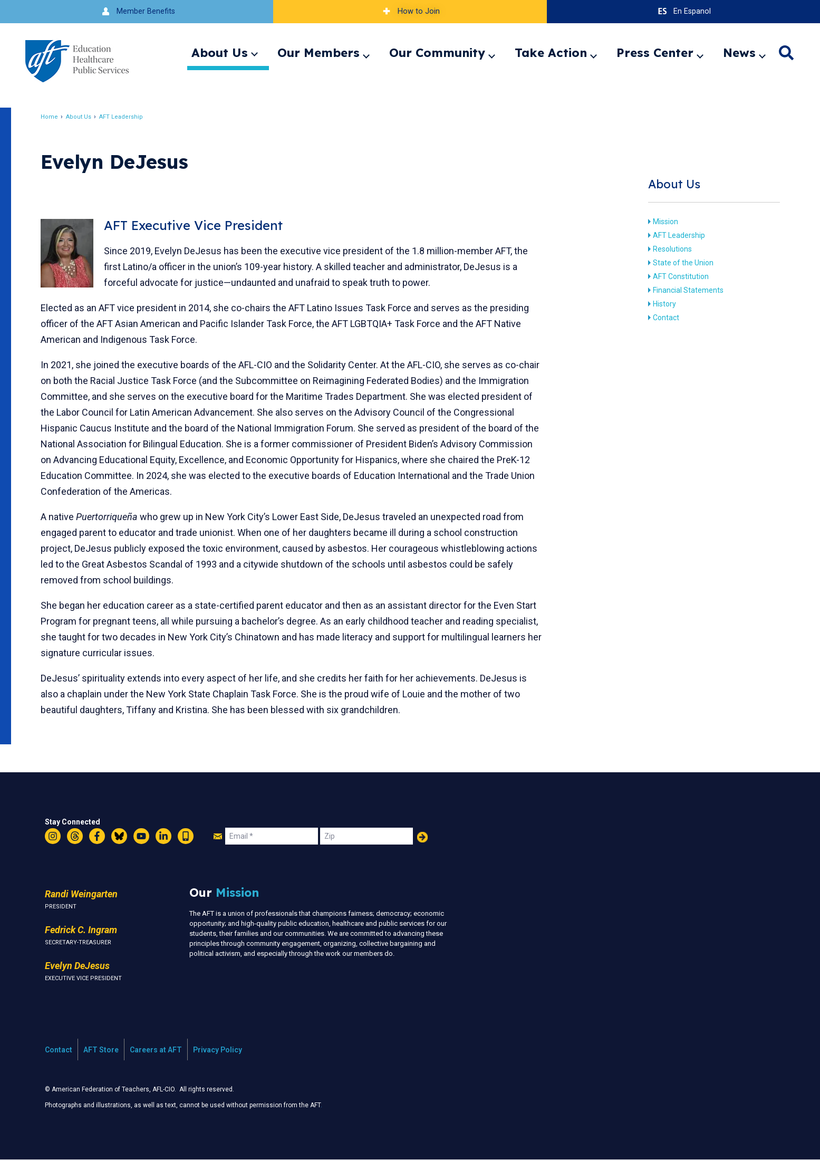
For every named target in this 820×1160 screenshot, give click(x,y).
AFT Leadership (127, 116)
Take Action (551, 52)
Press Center (654, 52)
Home (55, 116)
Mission (660, 221)
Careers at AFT (156, 1050)
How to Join (410, 11)
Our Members (318, 52)
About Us (219, 52)
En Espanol (683, 11)
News (739, 52)
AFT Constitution (676, 276)
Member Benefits (137, 11)
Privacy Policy (217, 1050)
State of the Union (678, 262)
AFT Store (101, 1050)
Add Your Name (422, 837)
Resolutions (667, 249)
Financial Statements (683, 290)
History (659, 304)
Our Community (437, 52)
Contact (661, 317)
